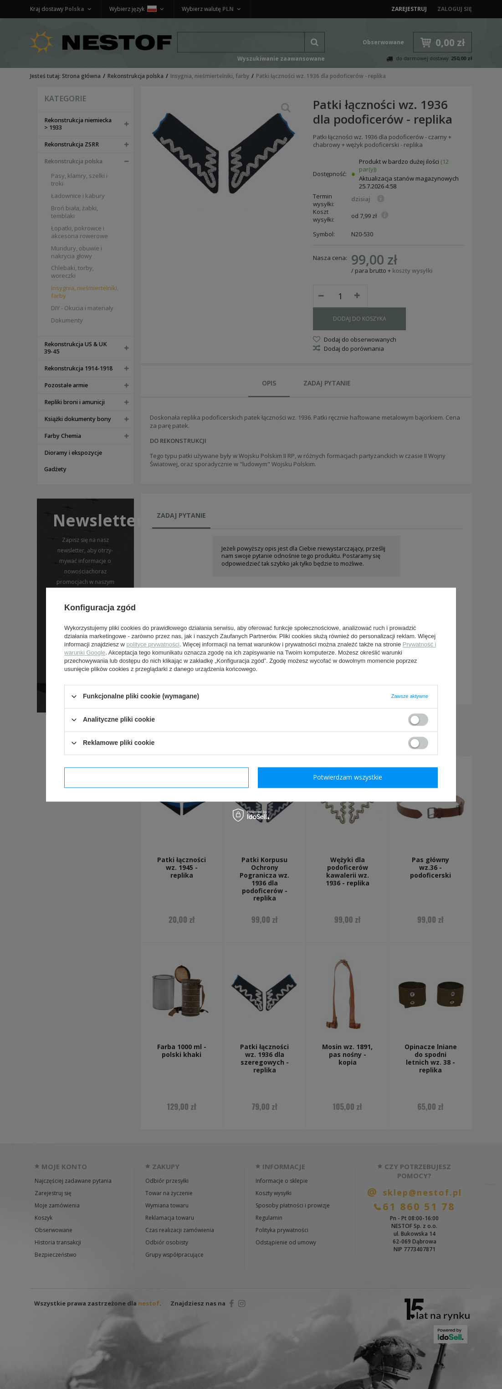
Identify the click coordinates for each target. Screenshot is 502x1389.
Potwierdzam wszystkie (347, 777)
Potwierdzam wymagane (156, 777)
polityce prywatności (153, 644)
